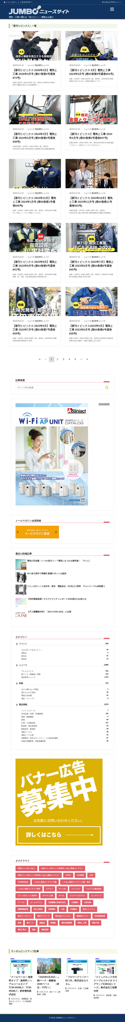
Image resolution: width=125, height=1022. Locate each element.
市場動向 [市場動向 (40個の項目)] (73, 909)
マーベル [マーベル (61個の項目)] (21, 902)
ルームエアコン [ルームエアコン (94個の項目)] (36, 902)
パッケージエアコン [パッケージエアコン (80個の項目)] (77, 896)
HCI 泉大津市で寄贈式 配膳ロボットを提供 (46, 573)
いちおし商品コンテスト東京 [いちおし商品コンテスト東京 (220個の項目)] (29, 889)
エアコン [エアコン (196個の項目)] (49, 889)
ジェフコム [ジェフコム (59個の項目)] (75, 889)
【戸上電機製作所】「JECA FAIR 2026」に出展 (49, 612)
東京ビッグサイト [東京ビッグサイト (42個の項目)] (25, 916)
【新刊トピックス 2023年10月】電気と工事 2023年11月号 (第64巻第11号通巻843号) (91, 202)
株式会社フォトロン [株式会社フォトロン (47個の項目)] (63, 916)
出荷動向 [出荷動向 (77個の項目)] (74, 902)
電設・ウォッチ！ (64, 698)
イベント (63, 644)
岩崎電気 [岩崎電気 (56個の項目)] (51, 909)
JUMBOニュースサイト (65, 1018)
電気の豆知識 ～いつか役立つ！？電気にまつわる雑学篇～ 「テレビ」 (59, 561)
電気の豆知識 (64, 695)
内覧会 (64, 653)
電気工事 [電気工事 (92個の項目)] (95, 923)
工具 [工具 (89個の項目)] (62, 909)
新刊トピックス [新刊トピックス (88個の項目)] (89, 909)
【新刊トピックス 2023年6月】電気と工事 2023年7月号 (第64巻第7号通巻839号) (35, 329)
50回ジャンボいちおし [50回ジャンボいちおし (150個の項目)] (26, 868)
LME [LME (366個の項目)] (91, 875)
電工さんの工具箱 (64, 692)
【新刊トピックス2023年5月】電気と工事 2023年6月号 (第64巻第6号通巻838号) (91, 329)
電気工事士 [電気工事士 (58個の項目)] (22, 930)
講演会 (64, 659)
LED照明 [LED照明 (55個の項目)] (80, 875)
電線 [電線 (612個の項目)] (34, 930)
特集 (63, 683)
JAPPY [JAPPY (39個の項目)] (68, 875)
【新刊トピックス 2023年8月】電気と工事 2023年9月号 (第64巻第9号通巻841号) (35, 265)
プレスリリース (64, 671)
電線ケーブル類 (64, 735)
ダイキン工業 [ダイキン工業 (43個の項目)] (47, 896)
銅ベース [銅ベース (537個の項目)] (30, 923)
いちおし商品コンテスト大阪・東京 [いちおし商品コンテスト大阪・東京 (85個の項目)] (76, 882)
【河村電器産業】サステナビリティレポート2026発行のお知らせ (56, 599)
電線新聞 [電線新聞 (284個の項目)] (44, 930)
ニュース (31, 65)
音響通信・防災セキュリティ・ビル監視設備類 (64, 738)
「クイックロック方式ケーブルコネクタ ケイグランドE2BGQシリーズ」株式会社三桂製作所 (105, 984)
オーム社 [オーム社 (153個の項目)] (62, 889)
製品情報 (63, 704)
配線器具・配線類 (64, 729)
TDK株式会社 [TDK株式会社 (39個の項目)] (23, 882)
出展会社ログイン (111, 2)
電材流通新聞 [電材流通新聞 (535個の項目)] (66, 923)
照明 (64, 720)
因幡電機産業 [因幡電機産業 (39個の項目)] (23, 909)
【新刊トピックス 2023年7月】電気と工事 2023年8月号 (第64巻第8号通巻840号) (91, 265)
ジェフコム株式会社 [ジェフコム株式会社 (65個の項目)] (94, 889)
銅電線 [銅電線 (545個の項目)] (53, 923)
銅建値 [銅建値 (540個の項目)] (42, 923)
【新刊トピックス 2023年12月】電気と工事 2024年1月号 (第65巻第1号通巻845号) (34, 202)
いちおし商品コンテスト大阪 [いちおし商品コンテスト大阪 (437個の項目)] (45, 882)
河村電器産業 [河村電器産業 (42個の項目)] (100, 916)
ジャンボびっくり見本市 (18, 2)
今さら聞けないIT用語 (64, 689)
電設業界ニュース (42, 65)
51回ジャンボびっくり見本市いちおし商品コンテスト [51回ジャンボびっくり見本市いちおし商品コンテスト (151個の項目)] (62, 868)
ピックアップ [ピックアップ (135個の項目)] (96, 896)
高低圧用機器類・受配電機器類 (64, 741)
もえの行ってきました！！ (64, 650)
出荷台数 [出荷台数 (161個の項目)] (87, 902)
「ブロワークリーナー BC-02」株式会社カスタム (77, 980)
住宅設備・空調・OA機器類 (64, 714)
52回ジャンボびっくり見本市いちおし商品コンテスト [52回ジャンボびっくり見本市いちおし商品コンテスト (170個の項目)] (39, 875)
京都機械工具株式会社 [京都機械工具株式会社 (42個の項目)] (57, 902)
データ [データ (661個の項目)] (61, 896)
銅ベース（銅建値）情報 (64, 674)
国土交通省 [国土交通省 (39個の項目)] (38, 909)
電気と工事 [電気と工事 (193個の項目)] (82, 923)
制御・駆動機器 (64, 717)
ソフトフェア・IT (64, 711)
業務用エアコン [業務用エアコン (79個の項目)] (83, 916)
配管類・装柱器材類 (64, 726)
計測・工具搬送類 (64, 723)
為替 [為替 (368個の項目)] (19, 923)
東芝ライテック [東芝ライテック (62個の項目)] (43, 916)
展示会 (64, 656)
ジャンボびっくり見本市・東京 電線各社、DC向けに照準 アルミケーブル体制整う (66, 586)
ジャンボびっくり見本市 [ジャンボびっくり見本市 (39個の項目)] (27, 896)
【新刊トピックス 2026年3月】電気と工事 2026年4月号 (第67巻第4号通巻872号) (35, 74)
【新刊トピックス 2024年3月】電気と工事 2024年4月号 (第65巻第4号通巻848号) (35, 138)
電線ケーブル (64, 732)
